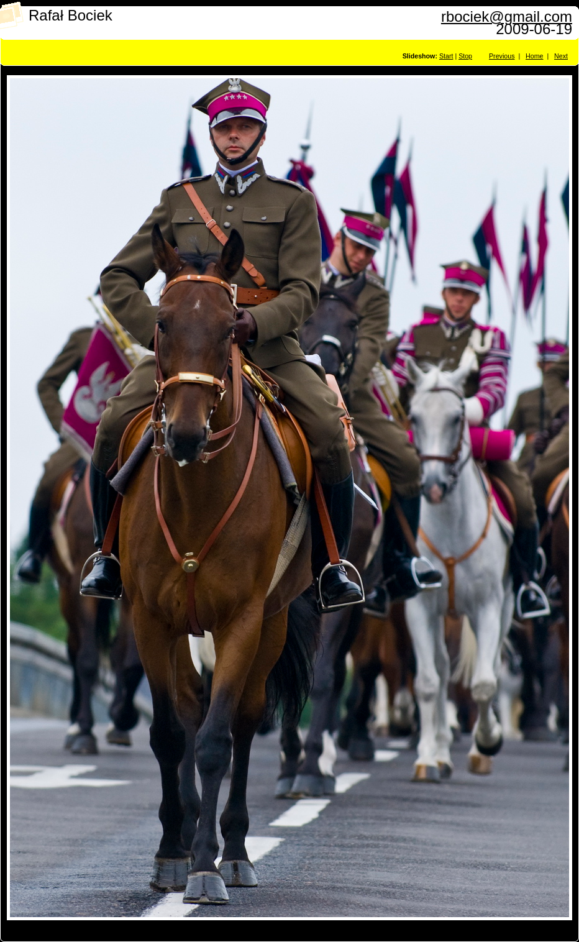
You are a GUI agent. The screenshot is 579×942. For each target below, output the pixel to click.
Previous (501, 56)
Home (534, 56)
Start (446, 56)
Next (561, 56)
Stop (465, 56)
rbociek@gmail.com (506, 16)
